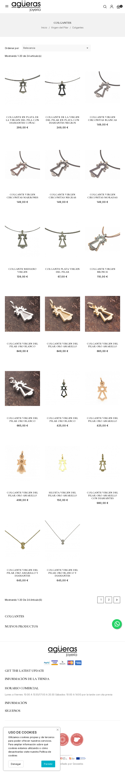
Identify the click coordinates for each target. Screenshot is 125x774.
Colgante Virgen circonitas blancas (102, 119)
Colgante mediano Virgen (22, 270)
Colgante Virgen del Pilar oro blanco (22, 345)
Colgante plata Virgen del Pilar (62, 270)
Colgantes (14, 616)
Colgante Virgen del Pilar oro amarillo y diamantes (22, 573)
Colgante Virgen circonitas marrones (22, 196)
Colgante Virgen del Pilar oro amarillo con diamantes (102, 495)
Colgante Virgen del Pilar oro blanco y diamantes (62, 573)
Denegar (16, 764)
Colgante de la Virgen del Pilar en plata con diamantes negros (62, 120)
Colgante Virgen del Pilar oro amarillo (62, 345)
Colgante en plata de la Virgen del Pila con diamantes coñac (22, 120)
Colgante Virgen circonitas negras (62, 196)
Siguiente (117, 600)
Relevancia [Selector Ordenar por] (56, 48)
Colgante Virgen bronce (102, 270)
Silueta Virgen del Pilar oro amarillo (62, 494)
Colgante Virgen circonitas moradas (102, 196)
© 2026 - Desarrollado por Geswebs (62, 763)
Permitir (48, 764)
